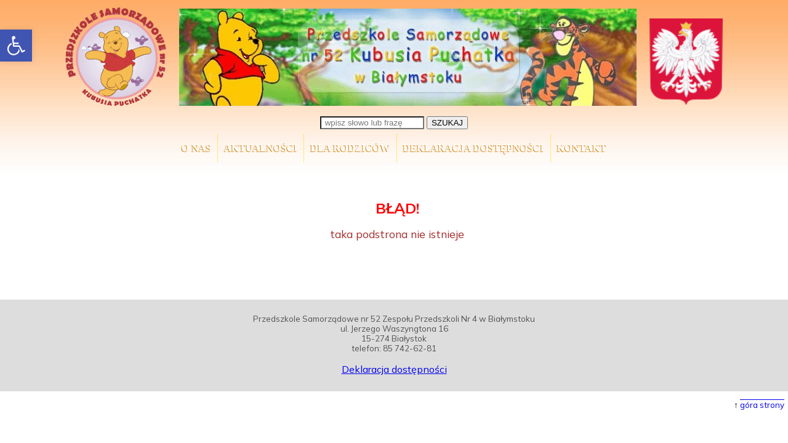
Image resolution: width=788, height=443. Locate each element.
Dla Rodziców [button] (350, 148)
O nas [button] (196, 148)
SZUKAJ (447, 122)
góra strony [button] (762, 405)
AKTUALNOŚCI (260, 148)
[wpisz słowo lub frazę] (372, 122)
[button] (16, 46)
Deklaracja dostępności (473, 148)
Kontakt (582, 148)
